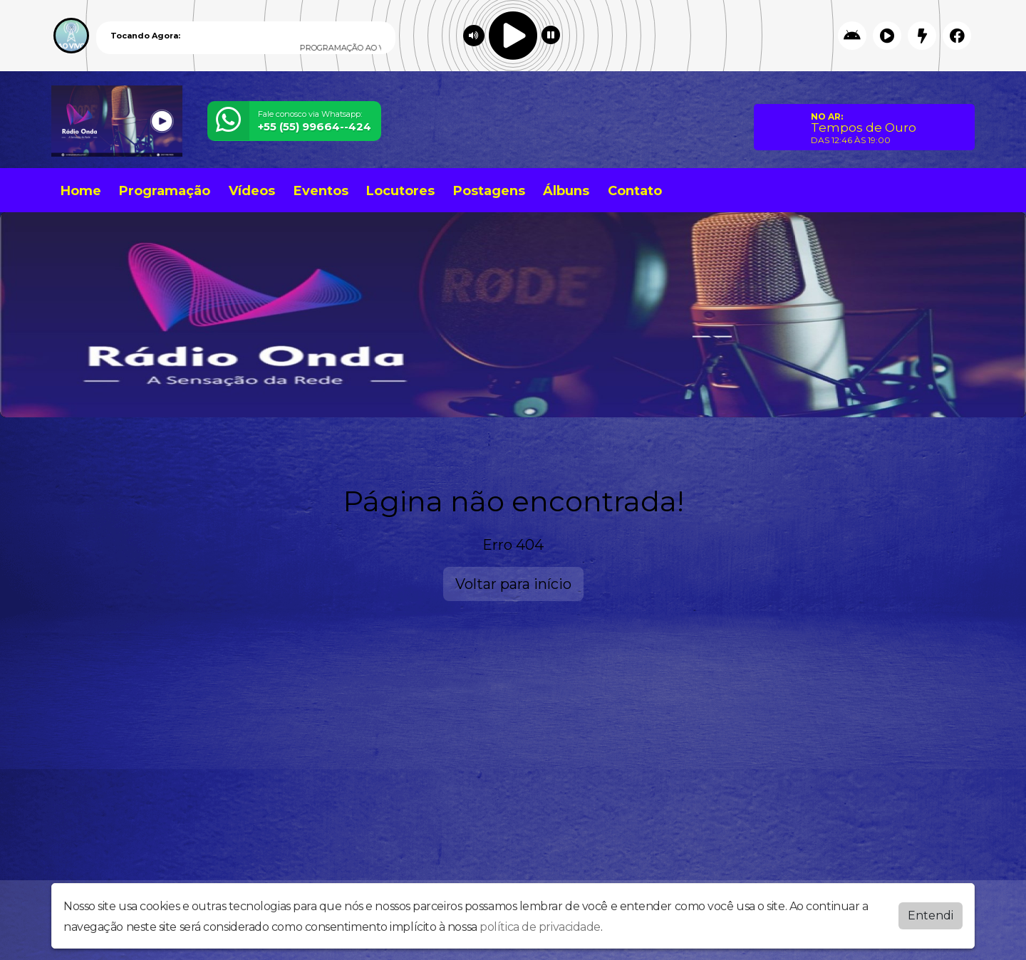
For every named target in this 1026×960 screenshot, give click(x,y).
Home (81, 191)
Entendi (930, 915)
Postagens (489, 191)
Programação (164, 191)
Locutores (400, 191)
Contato (635, 191)
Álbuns (566, 191)
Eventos (321, 191)
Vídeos (252, 191)
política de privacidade (540, 927)
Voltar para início (513, 584)
